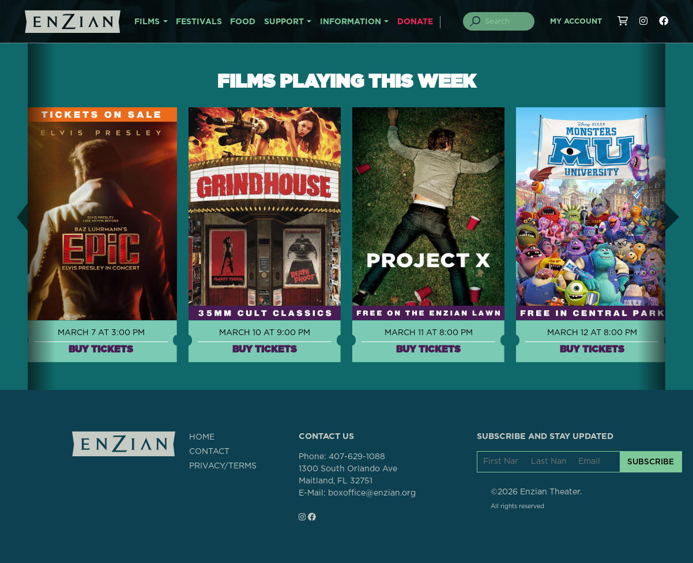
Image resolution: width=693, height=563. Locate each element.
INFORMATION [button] (350, 22)
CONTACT (209, 452)
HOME (201, 437)
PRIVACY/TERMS (223, 466)
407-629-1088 (357, 457)
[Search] (506, 21)
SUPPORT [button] (284, 22)
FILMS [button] (147, 22)
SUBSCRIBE (650, 461)
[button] (14, 216)
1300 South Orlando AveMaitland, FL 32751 (348, 475)
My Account (576, 21)
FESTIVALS (199, 22)
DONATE (415, 22)
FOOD (242, 22)
